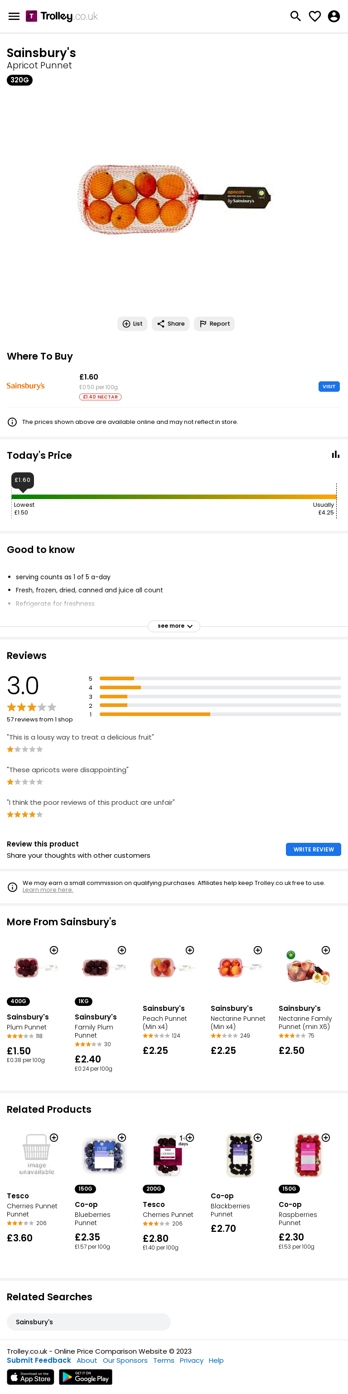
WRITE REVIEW (314, 849)
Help (216, 1360)
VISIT (329, 386)
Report (214, 323)
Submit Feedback (39, 1360)
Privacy (191, 1360)
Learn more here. (48, 889)
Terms (163, 1360)
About (87, 1360)
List (132, 323)
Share (170, 323)
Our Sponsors (125, 1360)
